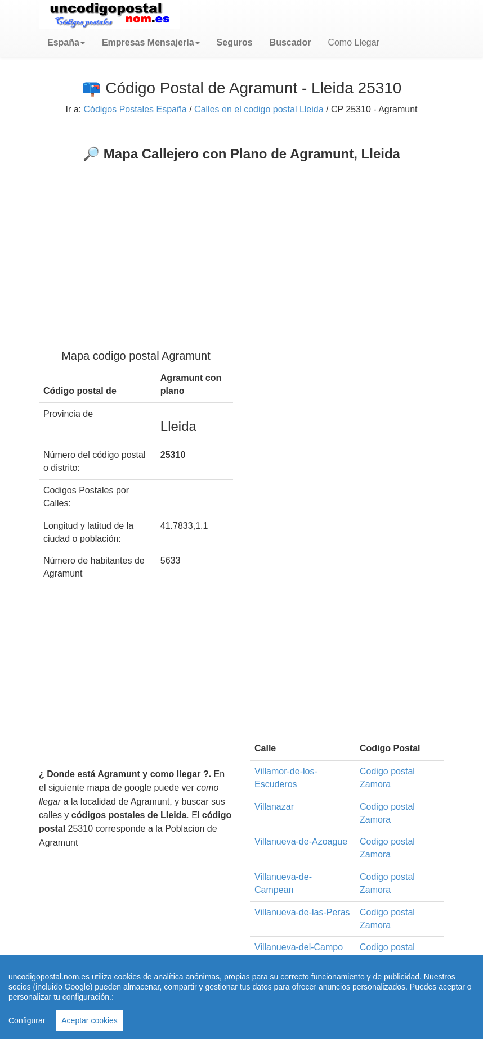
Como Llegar (353, 42)
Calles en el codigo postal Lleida (258, 109)
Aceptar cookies (89, 1020)
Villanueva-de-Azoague (300, 841)
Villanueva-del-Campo (298, 947)
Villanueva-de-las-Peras (302, 912)
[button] (66, 43)
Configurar (27, 1020)
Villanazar (274, 806)
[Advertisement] (241, 246)
